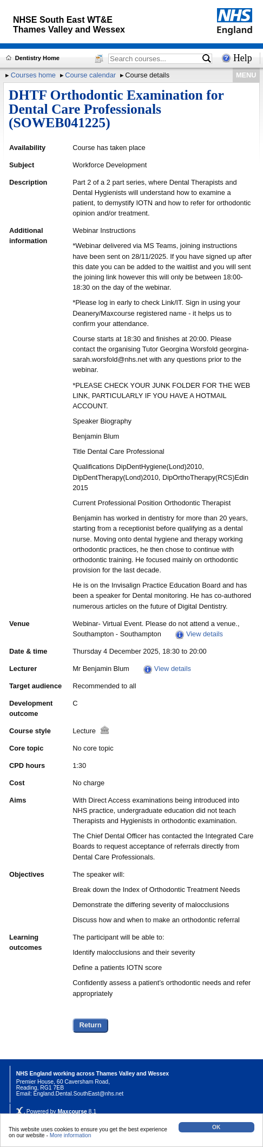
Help (242, 58)
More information (70, 1135)
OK (216, 1127)
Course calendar (90, 75)
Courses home (33, 75)
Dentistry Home (37, 58)
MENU (246, 75)
